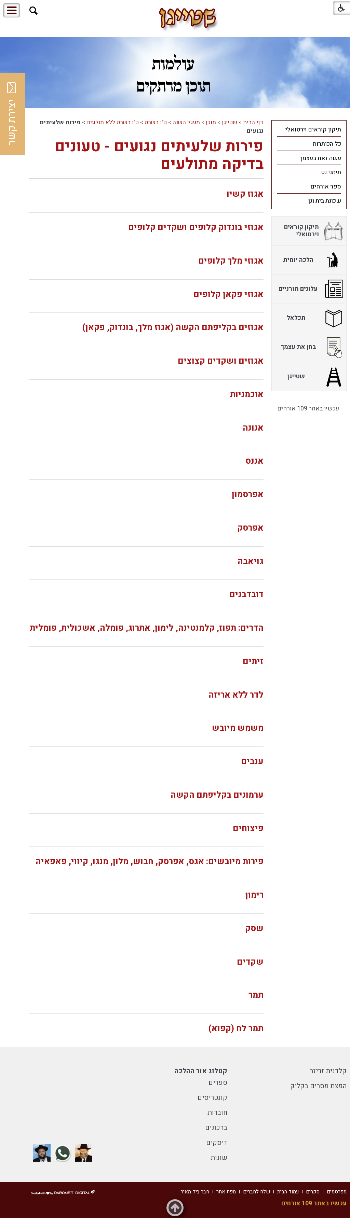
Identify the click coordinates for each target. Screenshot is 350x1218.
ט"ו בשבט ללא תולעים (112, 122)
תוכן (211, 122)
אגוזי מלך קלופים (231, 261)
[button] (33, 10)
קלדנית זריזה (328, 1071)
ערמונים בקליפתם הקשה (217, 795)
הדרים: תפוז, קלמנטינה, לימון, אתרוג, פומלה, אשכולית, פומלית (147, 628)
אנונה (253, 428)
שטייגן (229, 122)
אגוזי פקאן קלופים (228, 294)
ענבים (252, 761)
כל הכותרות (327, 144)
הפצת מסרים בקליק (318, 1086)
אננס (254, 461)
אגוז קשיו (245, 194)
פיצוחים (248, 828)
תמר (256, 995)
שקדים (250, 962)
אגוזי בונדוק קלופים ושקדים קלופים (196, 227)
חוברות (217, 1113)
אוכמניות (247, 394)
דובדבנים (246, 594)
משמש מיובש (238, 728)
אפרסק (250, 528)
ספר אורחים (325, 186)
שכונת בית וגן (324, 201)
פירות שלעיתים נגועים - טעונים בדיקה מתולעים (159, 155)
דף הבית (253, 122)
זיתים (253, 661)
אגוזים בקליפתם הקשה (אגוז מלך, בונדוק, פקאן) (173, 327)
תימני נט (331, 172)
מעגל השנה (186, 122)
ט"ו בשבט (156, 122)
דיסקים (216, 1143)
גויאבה (251, 561)
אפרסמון (248, 494)
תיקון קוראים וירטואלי (313, 129)
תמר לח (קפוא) (236, 1028)
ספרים (217, 1083)
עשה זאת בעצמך (320, 158)
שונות (219, 1158)
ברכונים (216, 1128)
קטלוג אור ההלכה (200, 1071)
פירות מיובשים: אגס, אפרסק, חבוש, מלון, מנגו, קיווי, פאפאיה (150, 861)
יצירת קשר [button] (11, 113)
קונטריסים (212, 1098)
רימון (254, 895)
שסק (254, 928)
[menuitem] (309, 129)
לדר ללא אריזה (236, 695)
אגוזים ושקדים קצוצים (221, 361)
